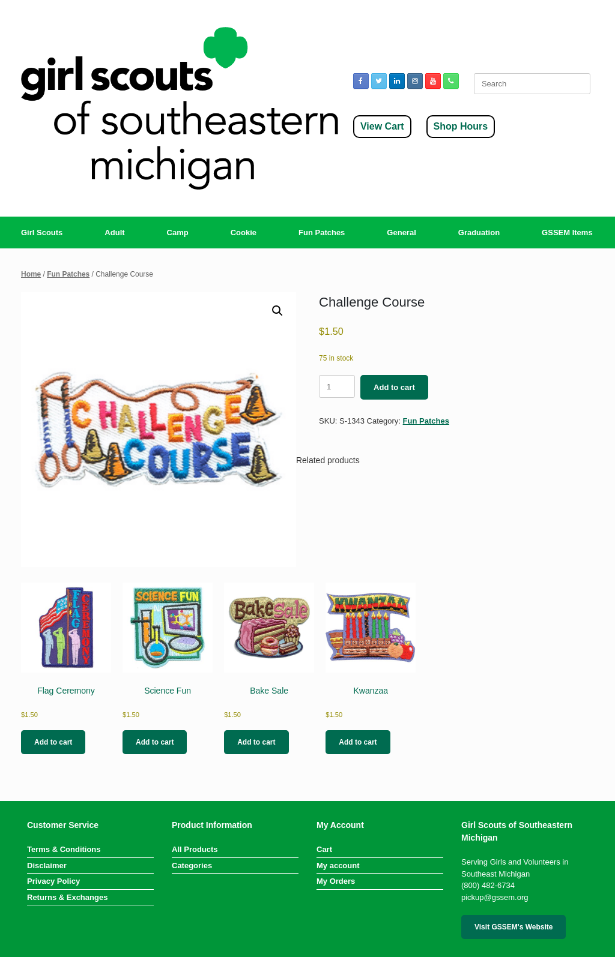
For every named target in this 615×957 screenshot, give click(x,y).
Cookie (243, 232)
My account (338, 865)
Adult (114, 232)
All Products (195, 849)
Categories (192, 865)
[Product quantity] (337, 386)
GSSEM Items (567, 232)
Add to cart (394, 387)
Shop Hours (461, 126)
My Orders (336, 881)
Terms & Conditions (64, 849)
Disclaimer (47, 865)
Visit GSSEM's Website (513, 927)
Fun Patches (321, 232)
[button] (277, 311)
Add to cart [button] (53, 742)
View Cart (382, 126)
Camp (178, 232)
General (401, 232)
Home (31, 274)
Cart (324, 849)
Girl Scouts (41, 232)
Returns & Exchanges (67, 897)
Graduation (479, 232)
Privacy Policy (53, 881)
